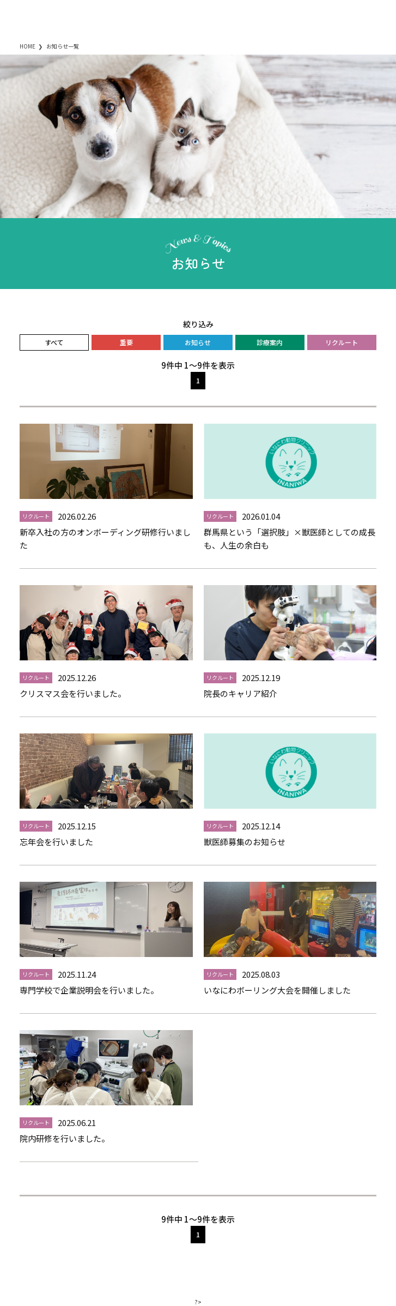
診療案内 (270, 342)
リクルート (341, 342)
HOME (27, 46)
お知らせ (198, 342)
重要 (126, 342)
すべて (54, 342)
